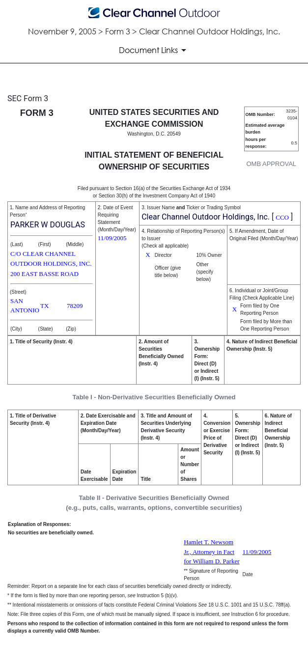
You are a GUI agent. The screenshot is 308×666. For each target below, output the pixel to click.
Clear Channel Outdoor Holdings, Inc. (205, 217)
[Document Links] (154, 50)
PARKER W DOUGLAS (47, 224)
